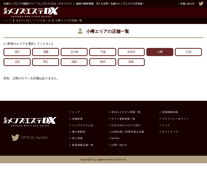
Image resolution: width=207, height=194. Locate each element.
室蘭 (46, 58)
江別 (188, 58)
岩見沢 (131, 58)
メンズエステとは (83, 132)
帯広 (46, 69)
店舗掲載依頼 (170, 119)
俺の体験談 (78, 138)
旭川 (17, 58)
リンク (166, 132)
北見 (17, 69)
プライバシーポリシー (175, 125)
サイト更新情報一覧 (123, 125)
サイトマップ (170, 138)
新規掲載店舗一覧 (83, 151)
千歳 (102, 58)
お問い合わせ (187, 3)
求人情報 (77, 145)
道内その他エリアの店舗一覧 (33, 27)
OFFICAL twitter (34, 144)
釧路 (131, 69)
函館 (74, 69)
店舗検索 (77, 125)
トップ (8, 27)
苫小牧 (74, 58)
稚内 (102, 69)
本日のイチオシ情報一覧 (126, 119)
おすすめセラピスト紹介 (126, 132)
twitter (115, 145)
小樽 (160, 58)
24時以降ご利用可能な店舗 (127, 138)
